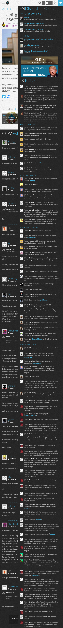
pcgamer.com (28, 357)
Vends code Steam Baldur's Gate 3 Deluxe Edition (38, 39)
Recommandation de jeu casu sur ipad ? (36, 51)
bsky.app (32, 181)
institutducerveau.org (30, 416)
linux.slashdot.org (37, 339)
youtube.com (43, 300)
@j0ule (16, 26)
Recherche (40, 3)
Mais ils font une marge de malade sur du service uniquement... (40, 25)
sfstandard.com (36, 363)
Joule (9, 24)
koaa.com (27, 508)
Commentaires (30, 14)
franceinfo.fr (39, 163)
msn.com (52, 534)
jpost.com (38, 520)
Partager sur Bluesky (8, 96)
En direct (29, 8)
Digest (49, 8)
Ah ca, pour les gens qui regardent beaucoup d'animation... (39, 47)
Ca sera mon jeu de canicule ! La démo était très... (37, 31)
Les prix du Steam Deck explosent (34, 23)
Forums (25, 36)
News (3, 100)
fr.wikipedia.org (35, 575)
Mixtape (26, 17)
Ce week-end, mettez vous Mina (33, 29)
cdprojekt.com (31, 237)
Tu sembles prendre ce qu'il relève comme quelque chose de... (40, 19)
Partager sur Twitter (4, 96)
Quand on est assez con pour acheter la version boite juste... (40, 41)
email (10, 26)
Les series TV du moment (31, 45)
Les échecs (27, 53)
